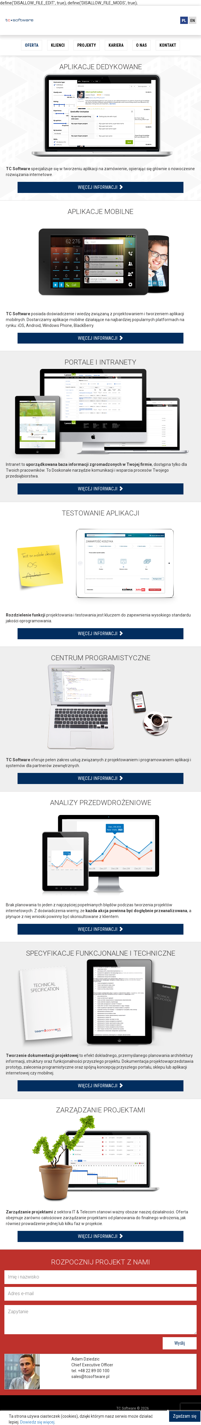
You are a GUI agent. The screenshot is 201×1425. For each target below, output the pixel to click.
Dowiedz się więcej (37, 1422)
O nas (141, 45)
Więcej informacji (100, 187)
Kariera (116, 45)
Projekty (86, 45)
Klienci (58, 45)
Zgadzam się (185, 1416)
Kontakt (167, 45)
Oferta (31, 45)
